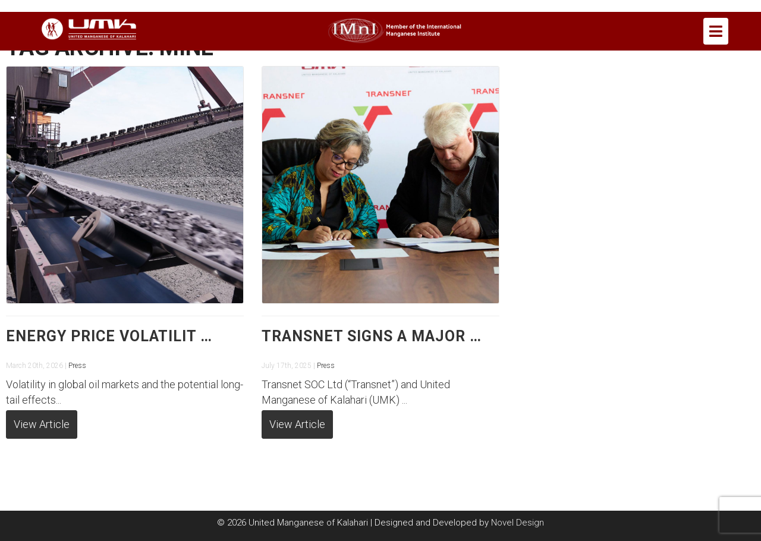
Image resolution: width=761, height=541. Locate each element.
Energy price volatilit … (109, 336)
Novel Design (517, 522)
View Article (42, 424)
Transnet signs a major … (372, 336)
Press (77, 365)
